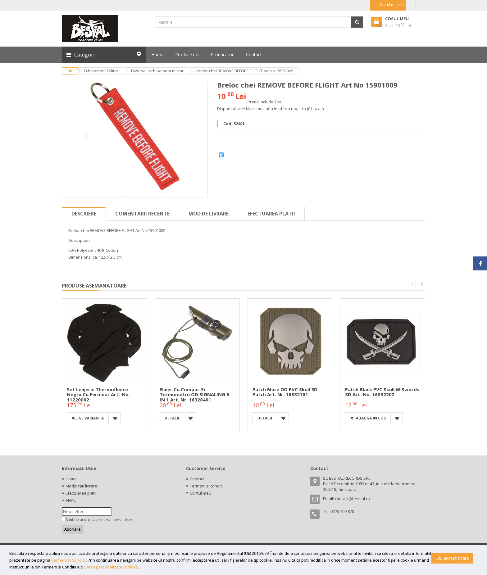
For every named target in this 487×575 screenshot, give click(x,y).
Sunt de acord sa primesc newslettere (99, 519)
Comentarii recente (142, 213)
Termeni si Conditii (68, 560)
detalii (172, 418)
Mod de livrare (209, 213)
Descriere (83, 213)
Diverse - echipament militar (157, 71)
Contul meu (200, 493)
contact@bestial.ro (352, 498)
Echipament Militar (101, 71)
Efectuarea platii (271, 213)
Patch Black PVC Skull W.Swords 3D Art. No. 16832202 (382, 392)
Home (71, 479)
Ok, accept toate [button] (452, 558)
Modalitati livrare (81, 486)
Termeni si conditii (207, 486)
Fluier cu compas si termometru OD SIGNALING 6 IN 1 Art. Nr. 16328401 (194, 394)
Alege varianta (88, 418)
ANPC (71, 500)
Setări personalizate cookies (111, 567)
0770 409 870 (342, 511)
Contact (197, 479)
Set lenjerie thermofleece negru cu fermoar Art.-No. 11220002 (98, 394)
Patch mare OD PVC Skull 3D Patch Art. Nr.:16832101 (285, 392)
